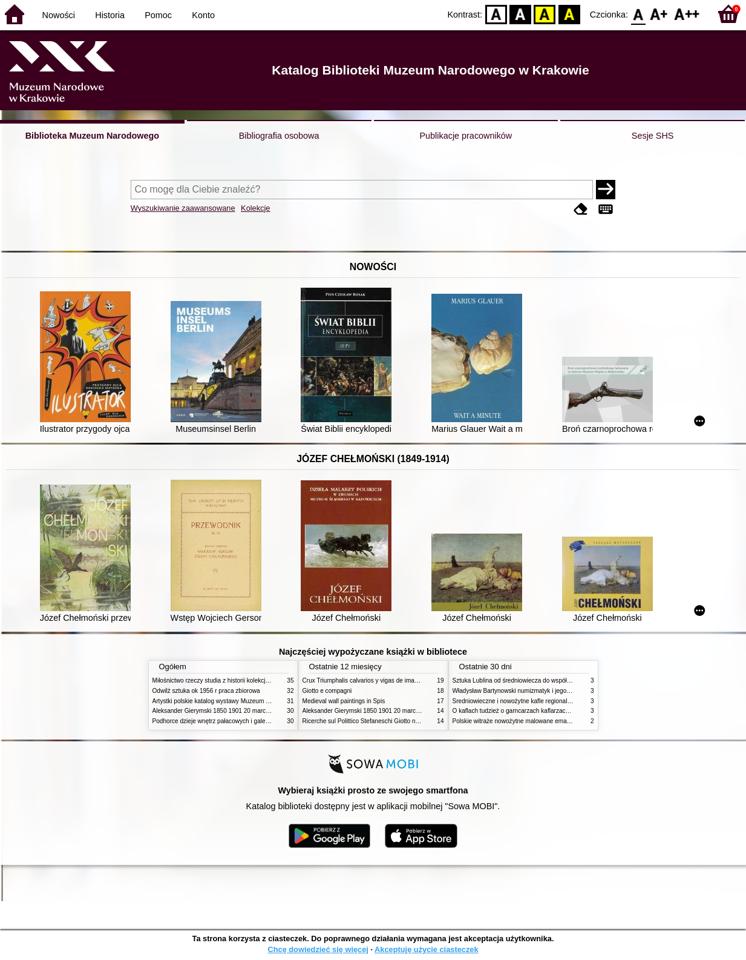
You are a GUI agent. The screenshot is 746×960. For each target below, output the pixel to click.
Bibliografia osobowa (279, 136)
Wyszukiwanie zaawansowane (183, 208)
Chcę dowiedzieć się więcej (317, 949)
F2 (687, 13)
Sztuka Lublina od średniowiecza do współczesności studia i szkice (543, 680)
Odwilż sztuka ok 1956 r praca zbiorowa (206, 690)
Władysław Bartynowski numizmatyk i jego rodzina (521, 690)
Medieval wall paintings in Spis (344, 701)
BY (569, 13)
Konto (203, 15)
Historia (110, 15)
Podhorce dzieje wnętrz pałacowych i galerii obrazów (223, 721)
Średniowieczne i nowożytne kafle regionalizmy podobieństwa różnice (547, 701)
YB (544, 13)
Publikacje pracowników (465, 136)
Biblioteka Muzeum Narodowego (92, 136)
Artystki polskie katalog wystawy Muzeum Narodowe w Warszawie (241, 701)
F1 (659, 13)
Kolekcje (255, 208)
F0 (638, 13)
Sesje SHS (653, 136)
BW (520, 13)
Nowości (58, 15)
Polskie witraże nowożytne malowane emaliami (516, 721)
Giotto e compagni (327, 690)
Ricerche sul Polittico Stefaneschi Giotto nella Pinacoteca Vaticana (392, 721)
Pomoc (158, 15)
